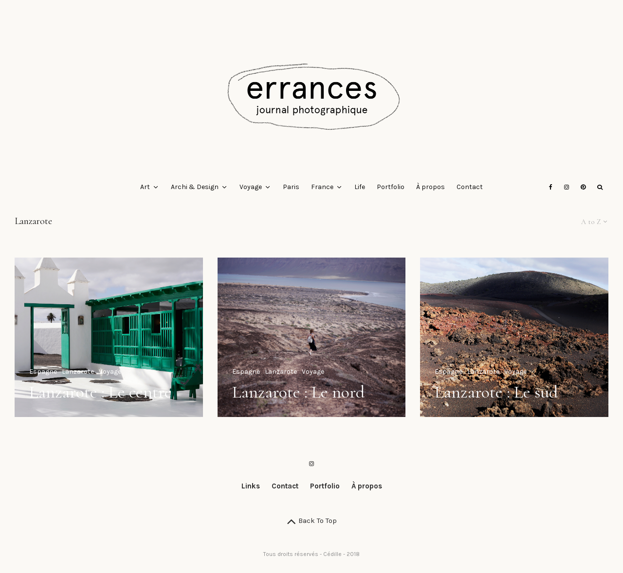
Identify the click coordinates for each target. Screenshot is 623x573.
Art (145, 187)
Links (250, 486)
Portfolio (390, 187)
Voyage (250, 187)
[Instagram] (566, 187)
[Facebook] (550, 187)
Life (359, 187)
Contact (470, 187)
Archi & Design (195, 187)
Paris (291, 187)
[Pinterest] (583, 187)
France (322, 187)
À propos (430, 187)
